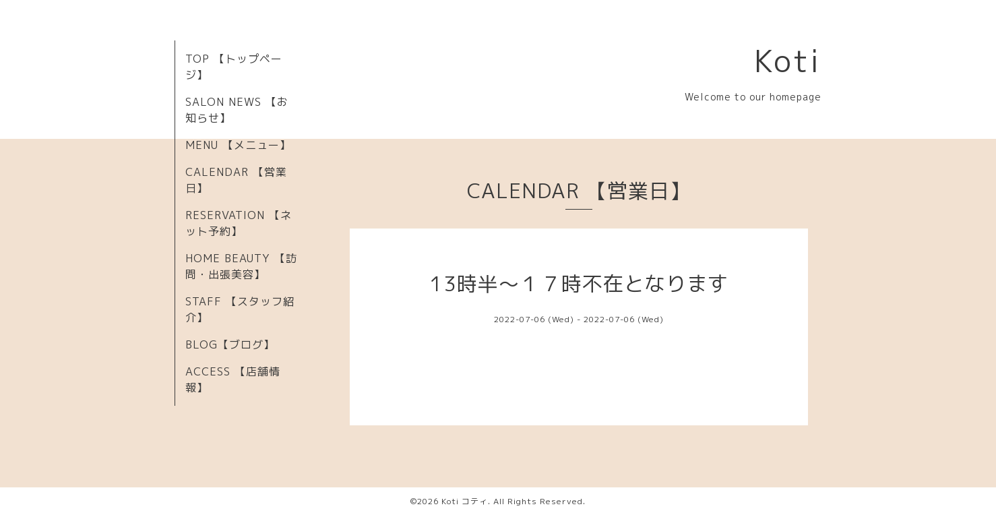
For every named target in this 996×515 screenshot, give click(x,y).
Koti (787, 61)
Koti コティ (464, 501)
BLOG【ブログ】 (230, 344)
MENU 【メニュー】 (238, 145)
